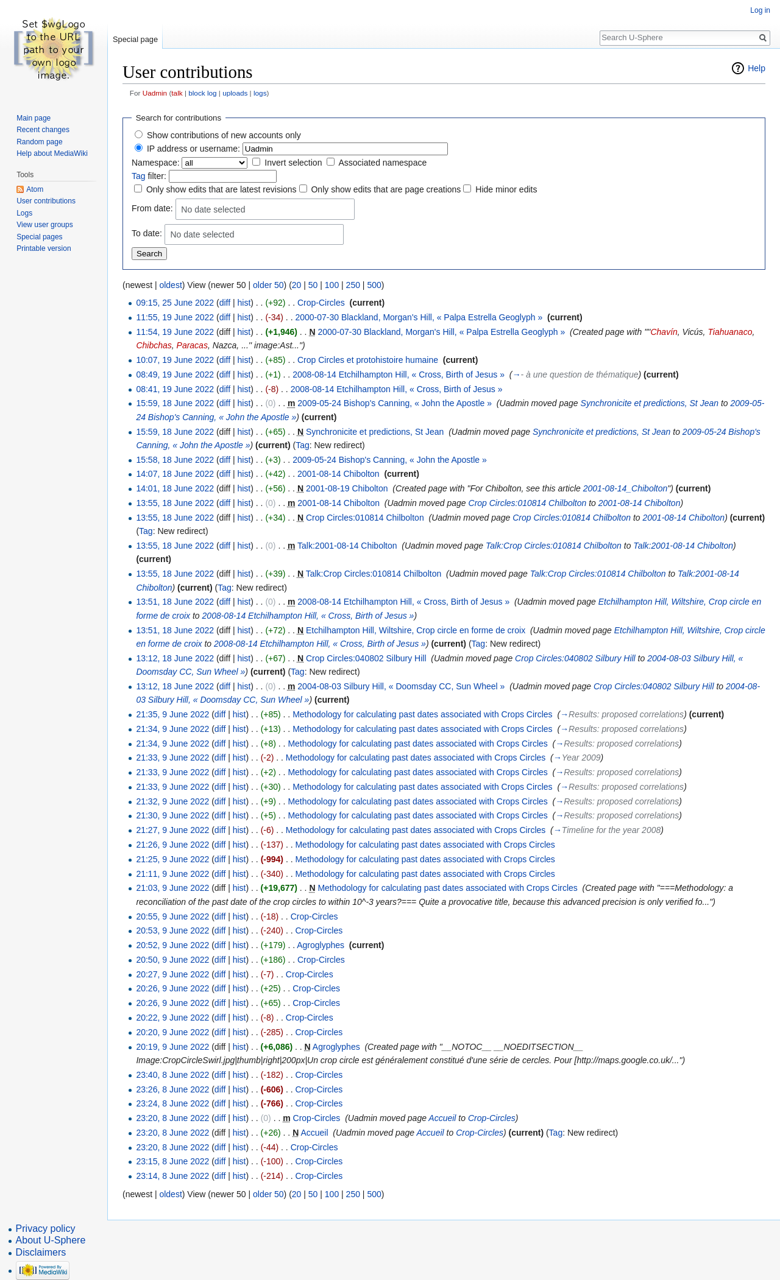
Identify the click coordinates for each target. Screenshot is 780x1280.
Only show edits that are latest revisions (221, 189)
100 (332, 285)
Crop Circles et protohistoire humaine (367, 360)
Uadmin (155, 93)
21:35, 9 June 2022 (172, 714)
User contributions (46, 201)
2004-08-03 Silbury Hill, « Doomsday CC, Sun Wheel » (401, 686)
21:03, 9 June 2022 (172, 888)
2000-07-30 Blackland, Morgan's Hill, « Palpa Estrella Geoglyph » (418, 317)
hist (243, 303)
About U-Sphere (51, 1240)
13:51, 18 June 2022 (175, 602)
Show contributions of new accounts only (224, 135)
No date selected (213, 209)
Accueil (442, 1118)
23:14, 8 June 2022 (172, 1176)
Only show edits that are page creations (386, 189)
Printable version (43, 248)
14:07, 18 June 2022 (175, 474)
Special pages (39, 237)
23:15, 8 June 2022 (172, 1161)
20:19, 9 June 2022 (172, 1047)
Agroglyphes (320, 945)
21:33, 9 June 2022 (172, 757)
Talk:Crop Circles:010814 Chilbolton (554, 545)
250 (353, 285)
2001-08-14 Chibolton (338, 474)
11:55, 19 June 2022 (175, 317)
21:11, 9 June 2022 (172, 874)
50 (313, 285)
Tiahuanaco (729, 332)
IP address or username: (193, 148)
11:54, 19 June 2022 (175, 332)
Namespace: (156, 162)
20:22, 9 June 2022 (172, 1017)
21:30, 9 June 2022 (172, 815)
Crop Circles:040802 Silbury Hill (366, 658)
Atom (34, 189)
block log (202, 93)
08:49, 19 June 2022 (175, 374)
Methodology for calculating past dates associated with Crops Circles (422, 714)
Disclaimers (41, 1252)
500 (374, 285)
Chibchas (153, 345)
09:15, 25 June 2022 (175, 303)
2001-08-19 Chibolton (347, 488)
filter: (149, 176)
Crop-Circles (321, 303)
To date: (147, 233)
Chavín (663, 332)
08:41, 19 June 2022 (175, 389)
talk (176, 93)
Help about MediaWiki (52, 153)
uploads (234, 93)
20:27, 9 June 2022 (172, 974)
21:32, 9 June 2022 (172, 801)
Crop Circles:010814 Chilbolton (528, 503)
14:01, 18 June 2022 (175, 488)
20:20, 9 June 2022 (172, 1032)
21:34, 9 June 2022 (172, 729)
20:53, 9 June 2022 (172, 930)
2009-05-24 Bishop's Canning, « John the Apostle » (394, 403)
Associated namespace (382, 162)
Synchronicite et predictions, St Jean (649, 403)
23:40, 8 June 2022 (172, 1075)
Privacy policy (46, 1228)
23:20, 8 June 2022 (172, 1118)
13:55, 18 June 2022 (175, 503)
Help (756, 68)
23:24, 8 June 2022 (172, 1103)
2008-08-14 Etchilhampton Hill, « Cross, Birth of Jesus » (398, 374)
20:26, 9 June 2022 (172, 988)
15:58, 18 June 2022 (175, 460)
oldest (170, 285)
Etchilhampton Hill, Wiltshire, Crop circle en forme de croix (415, 630)
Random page (39, 142)
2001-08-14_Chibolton (625, 488)
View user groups (44, 224)
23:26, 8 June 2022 (172, 1089)
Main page (33, 118)
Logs (24, 213)
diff (224, 303)
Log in (760, 10)
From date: (152, 208)
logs (260, 93)
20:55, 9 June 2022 (172, 916)
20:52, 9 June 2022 (172, 945)
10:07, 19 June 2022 (175, 360)
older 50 (268, 285)
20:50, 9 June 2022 (172, 960)
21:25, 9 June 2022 (172, 859)
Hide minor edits (506, 189)
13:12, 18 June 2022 (175, 658)
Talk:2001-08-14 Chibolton (347, 545)
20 (297, 285)
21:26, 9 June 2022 (172, 844)
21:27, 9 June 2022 (172, 830)
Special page (135, 39)
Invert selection (293, 162)
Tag (139, 176)
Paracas (192, 345)
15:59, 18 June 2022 (175, 403)
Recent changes (42, 129)
